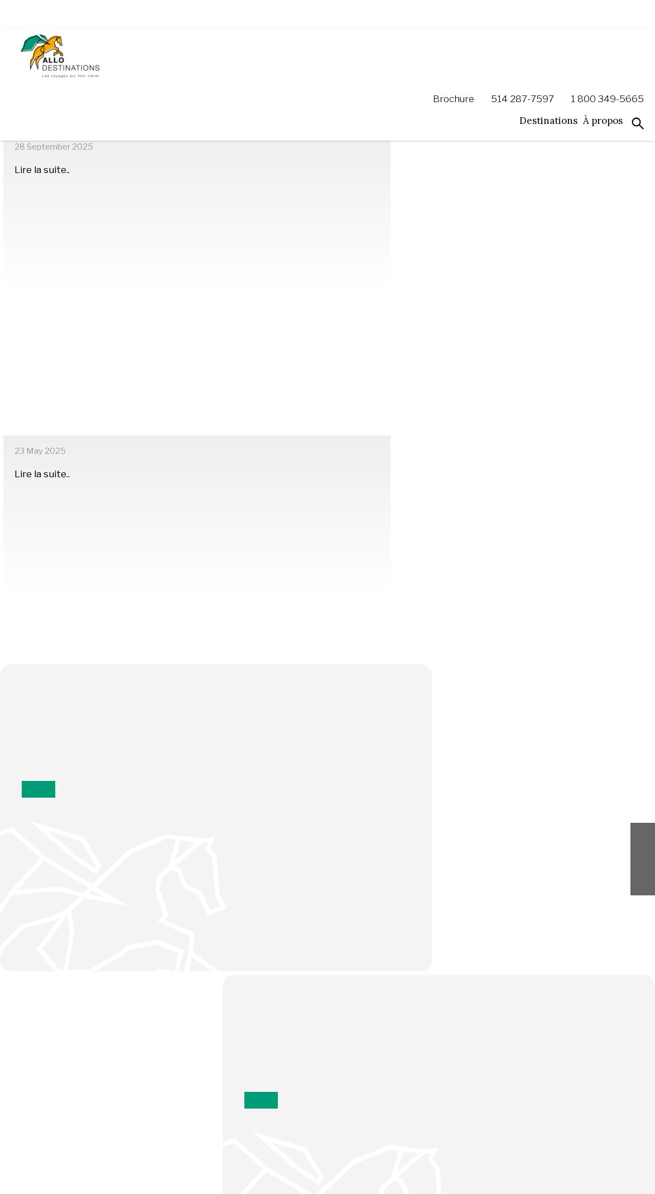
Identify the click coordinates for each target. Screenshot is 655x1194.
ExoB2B (613, 1177)
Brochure (453, 43)
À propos (603, 65)
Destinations (548, 65)
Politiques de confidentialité (224, 1177)
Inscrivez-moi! (327, 842)
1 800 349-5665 (607, 43)
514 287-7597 (522, 43)
